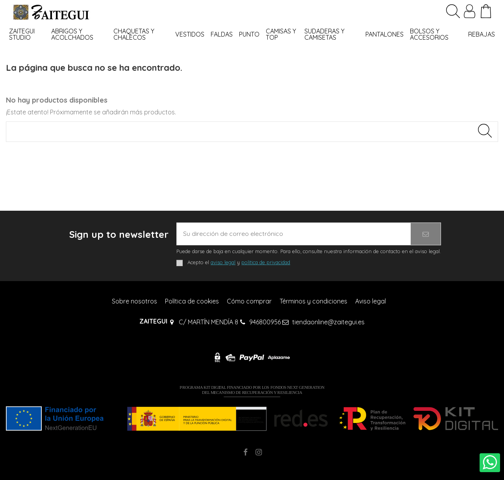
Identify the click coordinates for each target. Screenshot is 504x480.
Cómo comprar (249, 301)
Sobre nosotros (134, 301)
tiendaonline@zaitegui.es (328, 322)
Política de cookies (192, 301)
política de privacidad (265, 262)
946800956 (265, 322)
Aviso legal (370, 301)
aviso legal (223, 262)
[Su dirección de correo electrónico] (294, 234)
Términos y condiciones (313, 301)
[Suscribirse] (426, 234)
